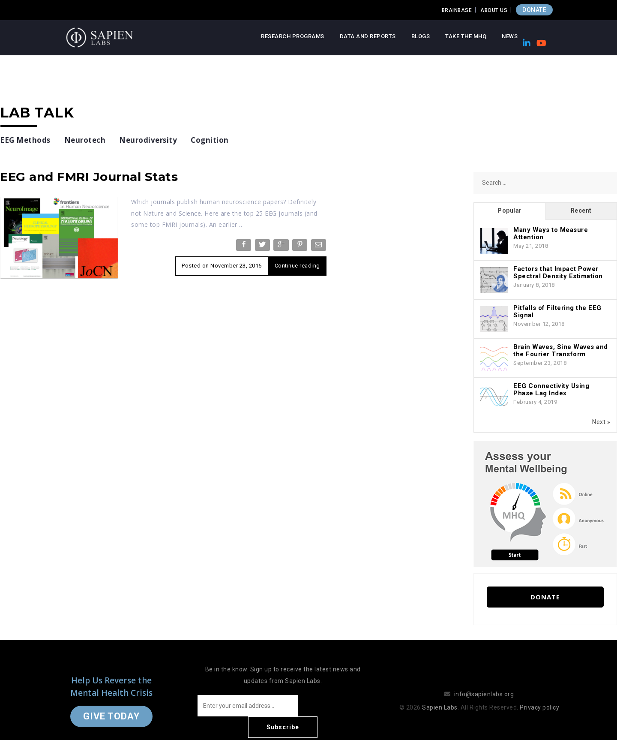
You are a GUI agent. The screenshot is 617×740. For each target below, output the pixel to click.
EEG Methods (25, 140)
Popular (509, 210)
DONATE (534, 9)
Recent (581, 210)
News (510, 36)
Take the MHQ (465, 36)
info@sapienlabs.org (484, 683)
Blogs (420, 36)
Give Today (111, 705)
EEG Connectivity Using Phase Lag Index (551, 389)
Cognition (210, 140)
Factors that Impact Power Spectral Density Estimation (558, 272)
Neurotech (85, 140)
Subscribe (334, 705)
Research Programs (292, 36)
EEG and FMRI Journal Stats (89, 176)
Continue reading (297, 265)
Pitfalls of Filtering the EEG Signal (557, 311)
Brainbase (457, 10)
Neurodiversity (148, 140)
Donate (545, 597)
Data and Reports (368, 36)
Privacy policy (539, 696)
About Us (493, 10)
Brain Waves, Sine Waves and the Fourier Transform (560, 350)
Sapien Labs (440, 696)
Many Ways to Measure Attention (550, 233)
